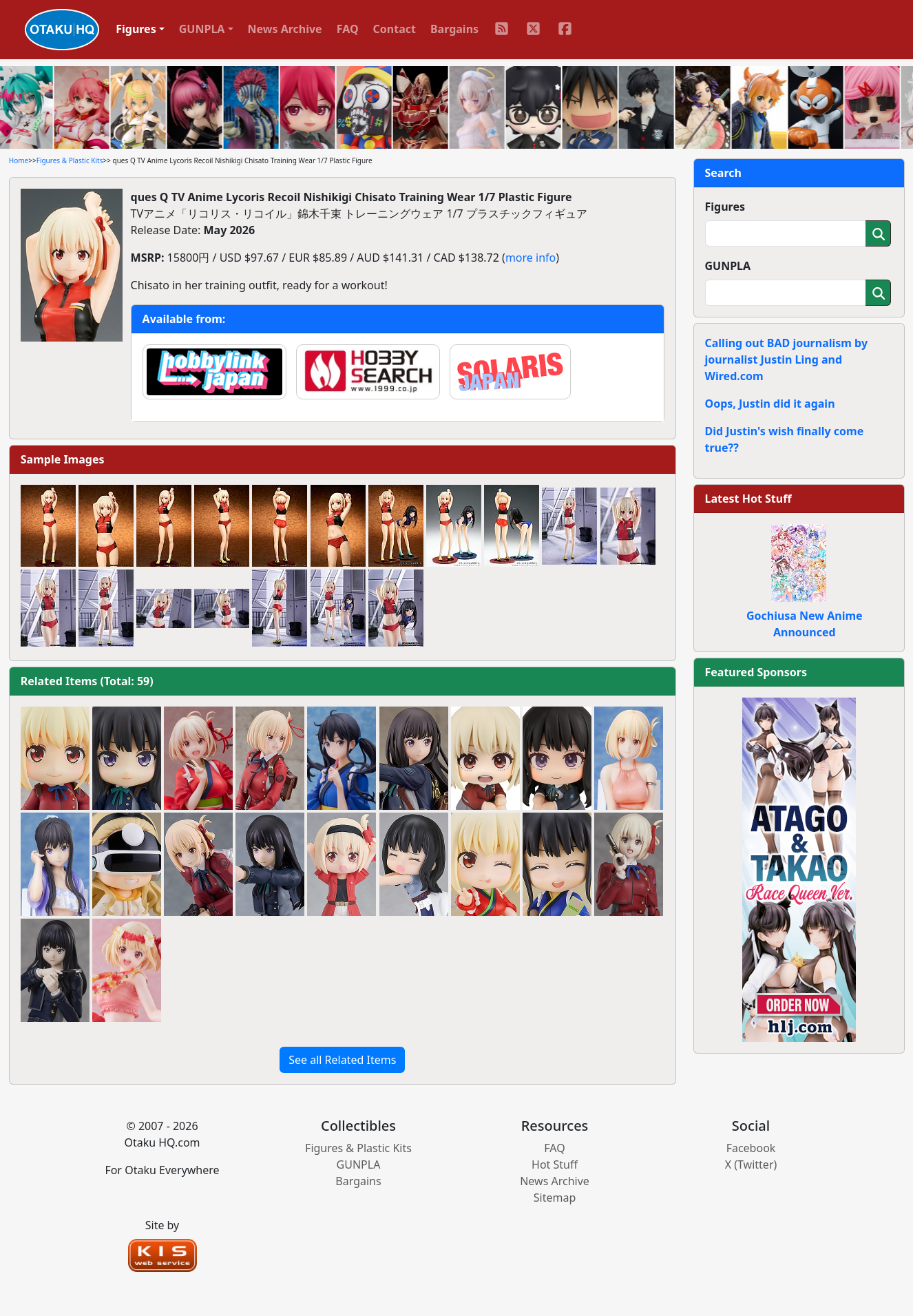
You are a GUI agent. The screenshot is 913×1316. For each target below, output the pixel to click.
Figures (725, 206)
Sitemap (555, 1197)
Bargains (454, 28)
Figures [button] (136, 28)
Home (18, 160)
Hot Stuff (555, 1164)
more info (530, 257)
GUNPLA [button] (202, 28)
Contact (394, 28)
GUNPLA (728, 265)
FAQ (348, 28)
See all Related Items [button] (342, 1059)
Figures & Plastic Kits (69, 160)
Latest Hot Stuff (748, 498)
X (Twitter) (751, 1164)
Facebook (751, 1148)
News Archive (285, 28)
